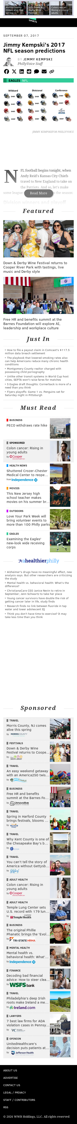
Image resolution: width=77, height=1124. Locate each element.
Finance (15, 970)
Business (15, 420)
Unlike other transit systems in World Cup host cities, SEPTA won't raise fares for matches (37, 377)
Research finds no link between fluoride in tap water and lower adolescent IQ (36, 607)
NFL (25, 80)
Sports (33, 21)
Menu (70, 22)
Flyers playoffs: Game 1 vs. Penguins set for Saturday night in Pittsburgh (35, 393)
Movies (14, 488)
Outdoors (16, 511)
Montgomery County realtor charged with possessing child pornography (33, 370)
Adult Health (18, 879)
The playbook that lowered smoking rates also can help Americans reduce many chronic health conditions (36, 361)
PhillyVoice (10, 22)
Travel (14, 720)
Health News (18, 465)
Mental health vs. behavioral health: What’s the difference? (37, 584)
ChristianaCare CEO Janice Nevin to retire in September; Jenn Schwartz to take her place (35, 592)
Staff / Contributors (19, 1100)
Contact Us (11, 1085)
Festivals (16, 743)
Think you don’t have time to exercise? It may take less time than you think (36, 615)
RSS (5, 1107)
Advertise (10, 1078)
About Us (10, 1070)
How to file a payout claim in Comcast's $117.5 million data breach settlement (37, 351)
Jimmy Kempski (38, 59)
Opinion (15, 1038)
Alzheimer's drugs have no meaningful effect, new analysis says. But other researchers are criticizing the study (38, 575)
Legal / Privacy (14, 1092)
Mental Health (19, 948)
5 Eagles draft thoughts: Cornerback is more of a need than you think (38, 385)
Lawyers (15, 1016)
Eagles (14, 80)
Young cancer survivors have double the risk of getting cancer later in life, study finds (36, 599)
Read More (38, 193)
